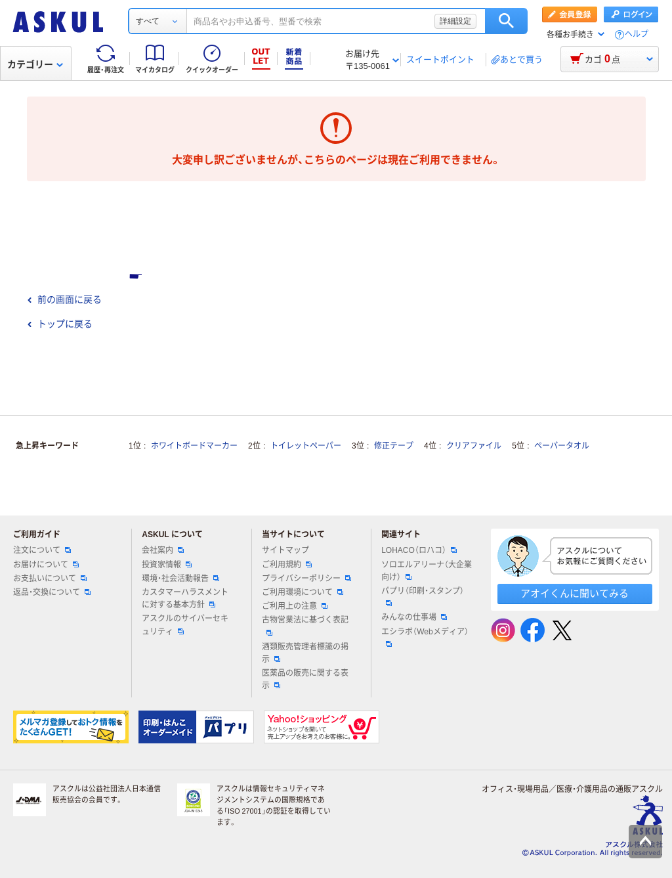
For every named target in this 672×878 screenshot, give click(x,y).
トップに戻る (60, 323)
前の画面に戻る (64, 299)
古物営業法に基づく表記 (305, 625)
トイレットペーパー (305, 445)
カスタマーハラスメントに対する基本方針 (185, 598)
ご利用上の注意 (294, 606)
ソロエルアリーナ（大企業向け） (426, 571)
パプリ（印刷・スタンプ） (422, 596)
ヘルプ (636, 34)
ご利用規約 (287, 564)
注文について (42, 550)
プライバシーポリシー (306, 578)
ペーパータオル (561, 445)
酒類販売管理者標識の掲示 (305, 653)
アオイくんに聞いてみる (574, 593)
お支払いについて (50, 578)
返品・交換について (52, 592)
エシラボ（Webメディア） (424, 637)
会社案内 (163, 550)
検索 (506, 21)
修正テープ (393, 445)
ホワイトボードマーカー (194, 445)
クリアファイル (473, 445)
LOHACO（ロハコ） (419, 550)
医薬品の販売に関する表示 (305, 679)
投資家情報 (167, 564)
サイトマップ (285, 550)
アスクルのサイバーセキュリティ (185, 625)
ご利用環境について (302, 592)
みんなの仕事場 (414, 617)
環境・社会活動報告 (180, 578)
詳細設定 (455, 21)
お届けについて (46, 564)
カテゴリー (35, 64)
